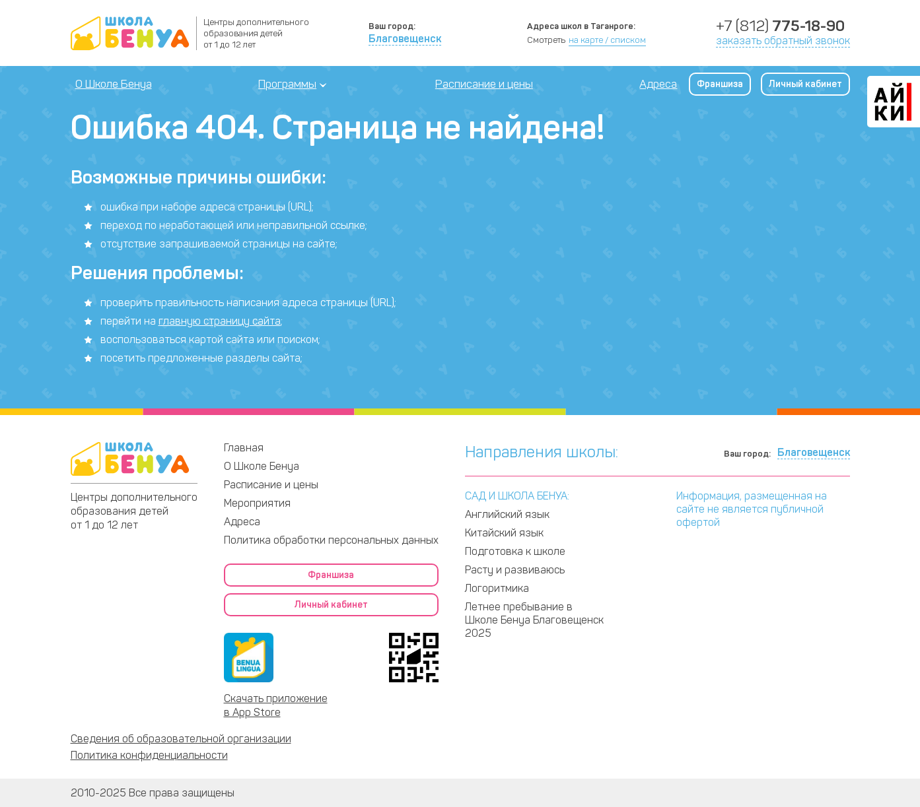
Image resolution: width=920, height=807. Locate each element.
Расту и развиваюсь (515, 570)
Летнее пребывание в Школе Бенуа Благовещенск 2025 (534, 619)
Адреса (658, 83)
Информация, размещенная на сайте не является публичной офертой (751, 509)
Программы (287, 83)
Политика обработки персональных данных (331, 540)
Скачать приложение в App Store (276, 705)
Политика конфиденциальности (149, 755)
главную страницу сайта (220, 321)
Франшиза (720, 84)
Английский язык (507, 514)
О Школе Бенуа (113, 83)
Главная (244, 447)
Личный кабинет (805, 84)
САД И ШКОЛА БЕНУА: (517, 496)
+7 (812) (780, 26)
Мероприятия (257, 503)
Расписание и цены (484, 83)
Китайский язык (504, 533)
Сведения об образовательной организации (181, 738)
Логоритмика (497, 588)
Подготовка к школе (515, 551)
